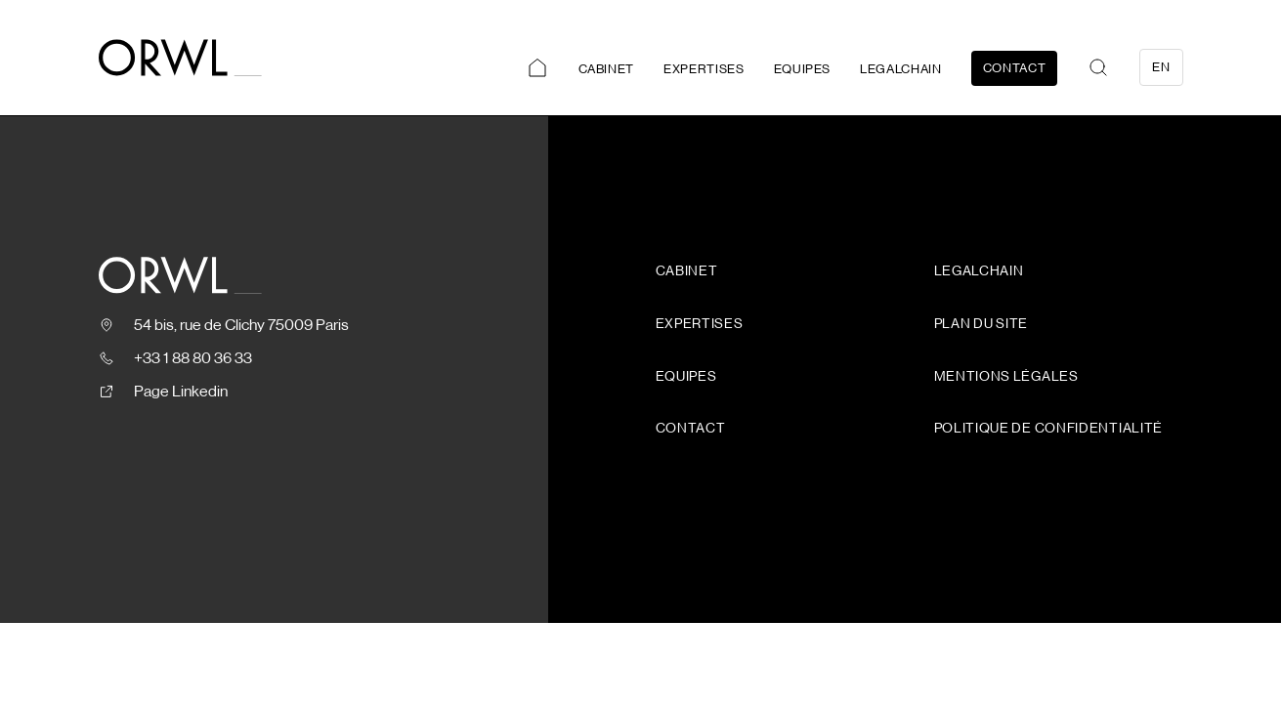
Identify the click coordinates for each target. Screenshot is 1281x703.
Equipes (803, 68)
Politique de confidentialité (1049, 428)
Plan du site (981, 324)
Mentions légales (1006, 377)
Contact (1014, 68)
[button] (1098, 67)
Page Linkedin (181, 391)
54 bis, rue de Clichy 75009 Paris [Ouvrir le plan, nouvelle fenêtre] (241, 325)
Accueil (537, 68)
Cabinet (606, 68)
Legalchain (901, 68)
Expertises (704, 68)
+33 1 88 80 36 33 (193, 358)
